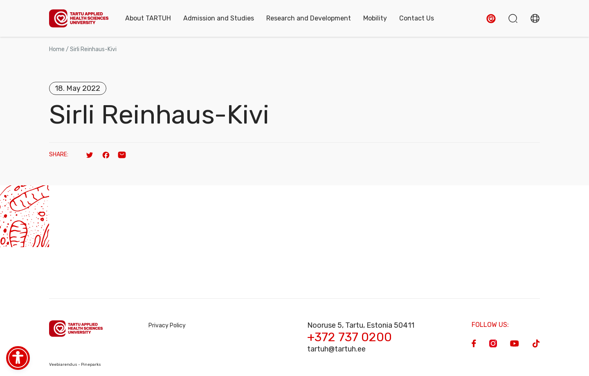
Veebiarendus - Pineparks (75, 364)
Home (57, 49)
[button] (491, 18)
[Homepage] (79, 18)
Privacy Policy (167, 325)
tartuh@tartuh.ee (336, 348)
